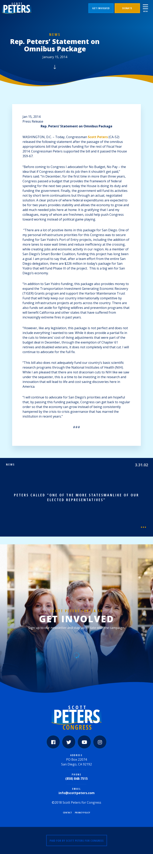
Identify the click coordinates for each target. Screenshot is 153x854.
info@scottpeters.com (77, 793)
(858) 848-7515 (76, 778)
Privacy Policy (82, 812)
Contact (67, 812)
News (55, 34)
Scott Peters (98, 137)
